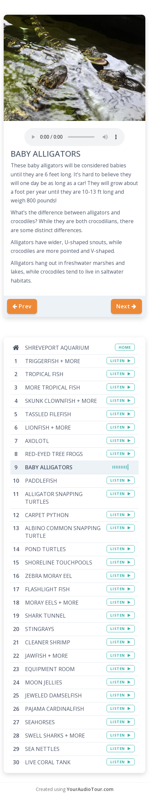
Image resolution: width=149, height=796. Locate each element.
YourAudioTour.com (90, 789)
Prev (22, 306)
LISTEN (120, 360)
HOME (125, 347)
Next (126, 306)
